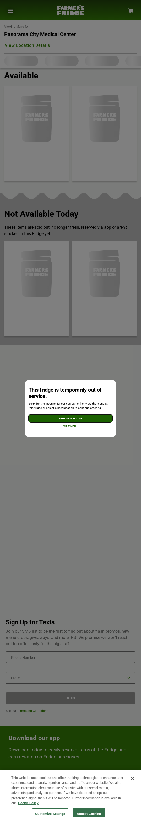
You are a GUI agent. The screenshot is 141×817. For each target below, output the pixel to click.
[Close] (132, 784)
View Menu (70, 426)
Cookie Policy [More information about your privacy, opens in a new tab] (28, 809)
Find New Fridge (70, 418)
